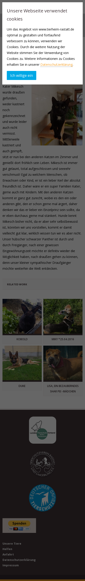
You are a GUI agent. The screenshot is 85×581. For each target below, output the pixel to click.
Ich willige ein (21, 75)
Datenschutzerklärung (56, 64)
